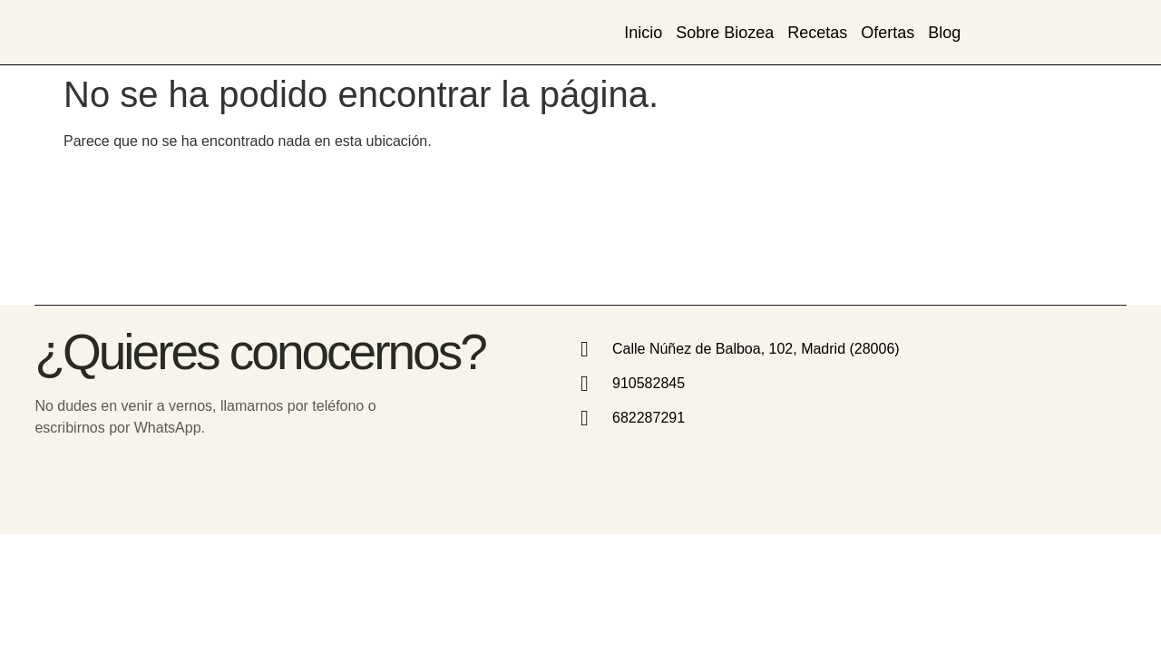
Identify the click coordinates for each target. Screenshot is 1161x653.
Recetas (817, 33)
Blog (944, 33)
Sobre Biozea (725, 33)
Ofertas (887, 33)
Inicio (643, 33)
